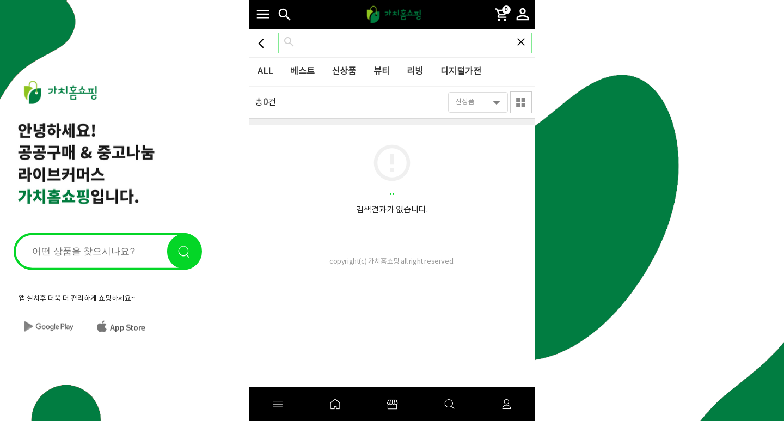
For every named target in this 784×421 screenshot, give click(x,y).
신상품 (344, 71)
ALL (265, 71)
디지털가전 (460, 71)
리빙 (415, 71)
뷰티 (381, 71)
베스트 (302, 71)
